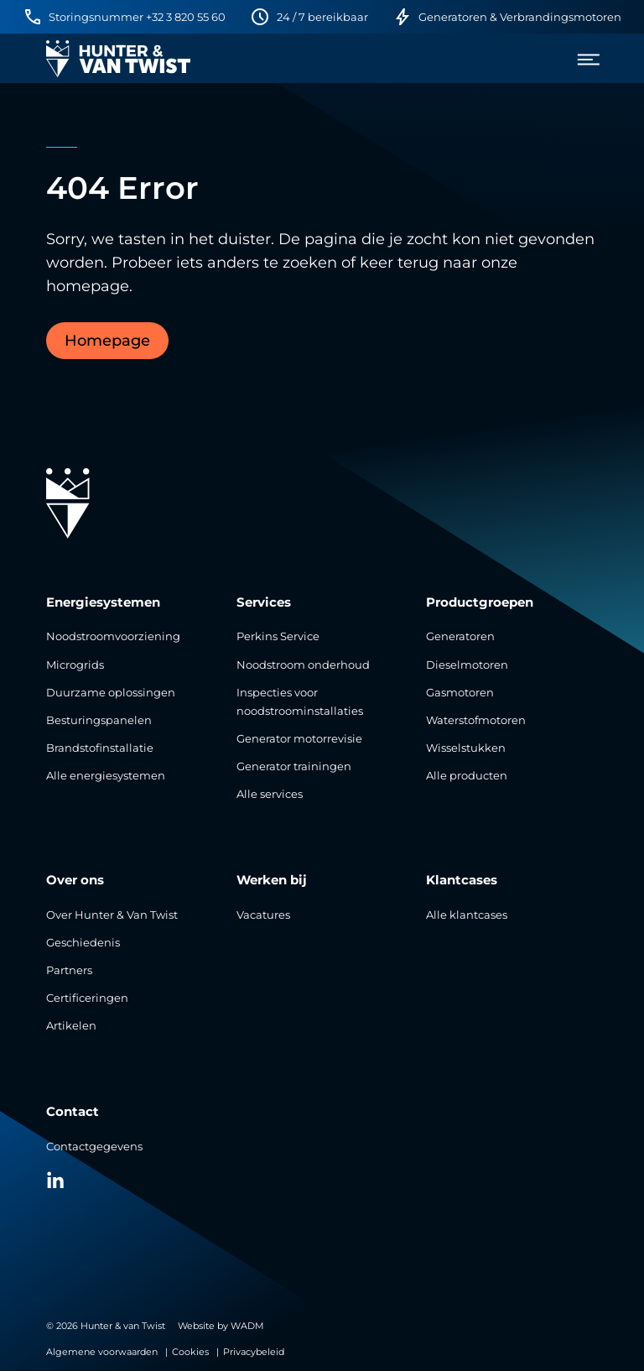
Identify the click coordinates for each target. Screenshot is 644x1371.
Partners (69, 970)
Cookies (190, 1352)
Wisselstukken (466, 748)
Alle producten (466, 775)
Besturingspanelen (99, 720)
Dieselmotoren (467, 665)
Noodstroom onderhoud (303, 665)
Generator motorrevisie (299, 738)
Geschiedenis (83, 942)
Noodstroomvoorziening (113, 636)
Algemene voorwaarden (102, 1352)
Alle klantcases (466, 915)
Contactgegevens (94, 1146)
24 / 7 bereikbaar (322, 17)
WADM (247, 1326)
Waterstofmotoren (476, 720)
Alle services (269, 794)
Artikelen (71, 1025)
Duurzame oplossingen (110, 692)
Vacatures (263, 915)
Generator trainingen (293, 766)
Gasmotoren (460, 692)
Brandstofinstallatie (99, 748)
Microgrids (75, 665)
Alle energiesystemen (105, 775)
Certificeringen (87, 998)
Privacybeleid (253, 1352)
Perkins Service (277, 636)
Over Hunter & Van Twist (112, 915)
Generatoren (460, 636)
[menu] (582, 59)
